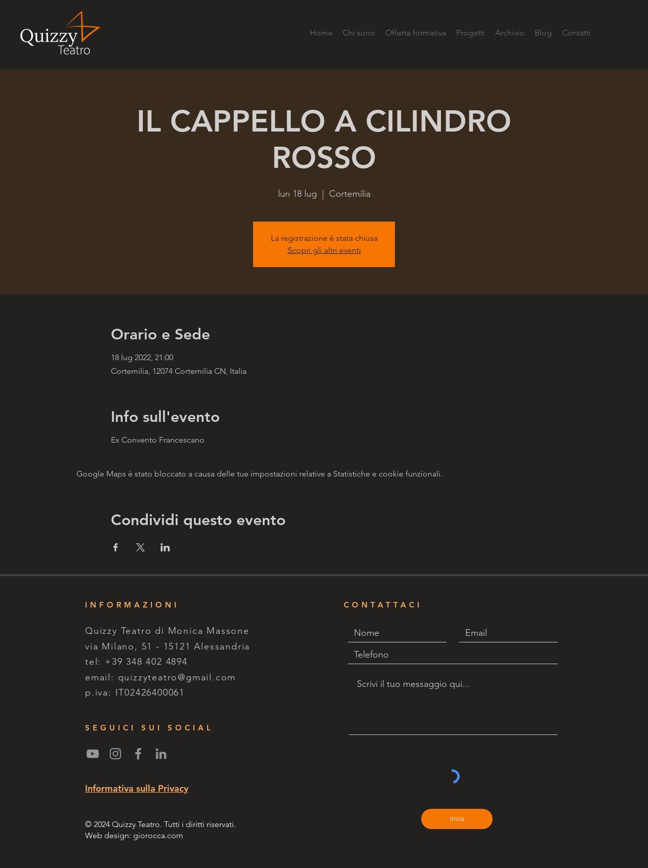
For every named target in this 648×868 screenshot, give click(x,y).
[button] (470, 32)
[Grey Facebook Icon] (138, 753)
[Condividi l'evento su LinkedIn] (165, 547)
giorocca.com (158, 835)
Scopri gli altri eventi (324, 250)
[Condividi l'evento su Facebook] (115, 547)
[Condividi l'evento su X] (140, 547)
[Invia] (457, 819)
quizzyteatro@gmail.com (177, 677)
